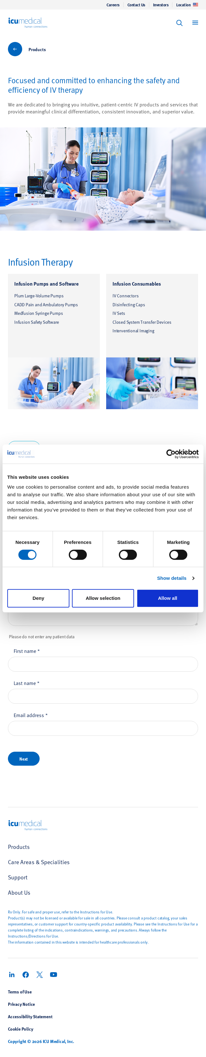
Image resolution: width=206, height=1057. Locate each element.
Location (187, 4)
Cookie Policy (20, 1029)
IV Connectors (125, 296)
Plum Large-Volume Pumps (38, 296)
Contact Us (136, 4)
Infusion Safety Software (36, 322)
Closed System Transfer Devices (142, 322)
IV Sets (119, 313)
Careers (112, 4)
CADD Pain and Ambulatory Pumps (46, 305)
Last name (27, 682)
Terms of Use (20, 991)
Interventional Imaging (133, 331)
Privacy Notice (21, 1004)
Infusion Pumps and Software (46, 283)
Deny (38, 598)
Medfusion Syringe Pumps (38, 313)
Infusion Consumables (137, 283)
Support (18, 877)
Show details (172, 578)
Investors (161, 4)
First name (27, 650)
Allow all (167, 598)
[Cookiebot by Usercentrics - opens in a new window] (171, 454)
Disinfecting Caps (129, 305)
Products (37, 49)
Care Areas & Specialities (39, 862)
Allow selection (103, 598)
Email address (31, 714)
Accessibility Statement (30, 1016)
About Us (19, 892)
